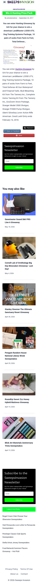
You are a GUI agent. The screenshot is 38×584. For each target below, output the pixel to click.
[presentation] (19, 204)
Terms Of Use (26, 569)
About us (14, 574)
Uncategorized (19, 9)
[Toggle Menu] (4, 2)
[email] (19, 494)
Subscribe (19, 167)
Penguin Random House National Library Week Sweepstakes (16, 356)
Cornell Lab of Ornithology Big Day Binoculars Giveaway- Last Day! (19, 266)
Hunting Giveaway (23, 69)
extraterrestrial (12, 18)
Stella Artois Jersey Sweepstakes (15, 543)
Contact (24, 574)
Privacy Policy (11, 569)
